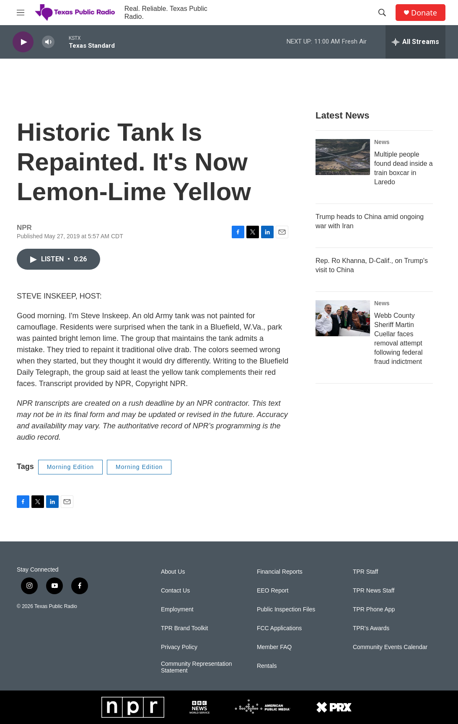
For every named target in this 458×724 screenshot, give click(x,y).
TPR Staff (365, 572)
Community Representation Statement (196, 667)
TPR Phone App (374, 609)
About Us (173, 572)
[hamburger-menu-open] (20, 12)
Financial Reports (280, 572)
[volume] (48, 42)
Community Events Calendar (390, 647)
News (382, 142)
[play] (23, 42)
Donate (424, 12)
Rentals (267, 666)
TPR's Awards (371, 628)
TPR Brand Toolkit (184, 628)
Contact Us (175, 590)
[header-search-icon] (382, 12)
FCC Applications (279, 628)
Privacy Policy (179, 647)
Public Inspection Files (286, 609)
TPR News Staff (373, 590)
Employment (177, 609)
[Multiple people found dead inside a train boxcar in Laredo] (343, 157)
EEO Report (272, 590)
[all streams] (415, 42)
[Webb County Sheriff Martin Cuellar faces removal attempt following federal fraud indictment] (343, 318)
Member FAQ (274, 647)
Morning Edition (70, 467)
